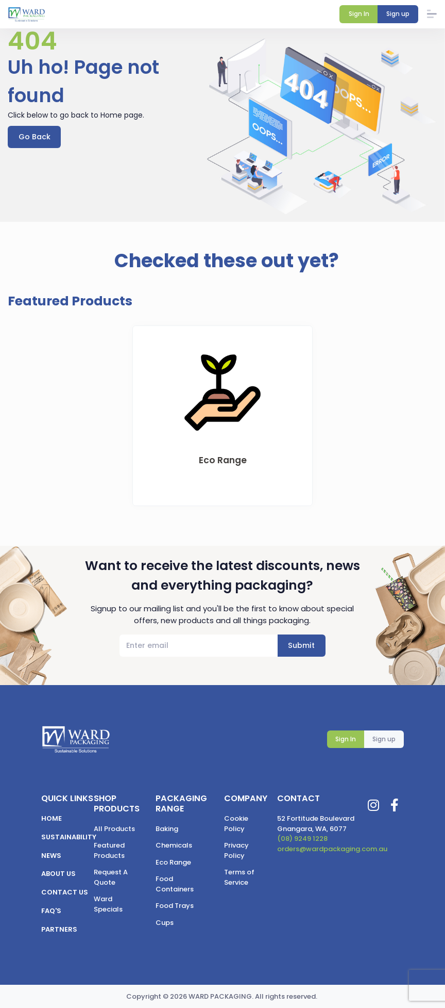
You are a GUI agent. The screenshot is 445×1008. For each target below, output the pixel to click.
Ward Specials (108, 904)
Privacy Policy (236, 850)
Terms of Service (239, 877)
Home (51, 818)
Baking (167, 829)
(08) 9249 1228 (302, 838)
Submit (301, 646)
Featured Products (109, 850)
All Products (114, 829)
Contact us (64, 892)
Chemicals (174, 845)
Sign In (345, 739)
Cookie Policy (236, 824)
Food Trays (175, 906)
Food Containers (175, 884)
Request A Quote (111, 877)
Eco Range (173, 862)
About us (58, 874)
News (51, 855)
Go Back (34, 137)
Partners (59, 929)
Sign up (384, 739)
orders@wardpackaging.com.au (332, 849)
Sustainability (68, 837)
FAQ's (51, 911)
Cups (165, 923)
